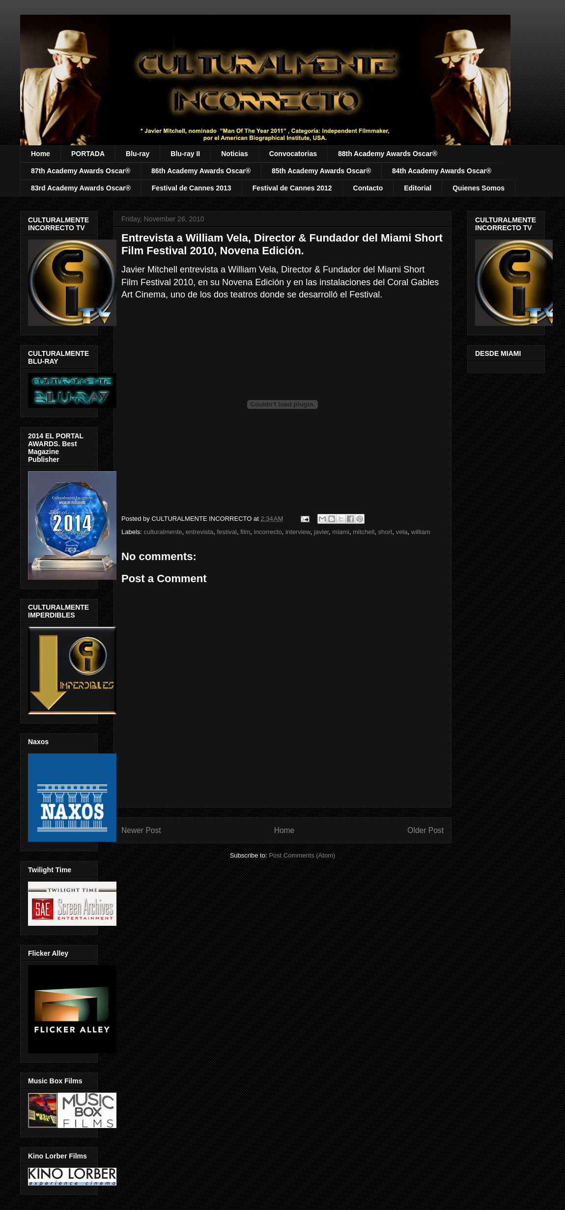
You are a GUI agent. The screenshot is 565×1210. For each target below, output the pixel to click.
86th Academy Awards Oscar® (201, 171)
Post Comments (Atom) (302, 855)
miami (340, 532)
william (420, 532)
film (245, 532)
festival (226, 532)
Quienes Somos (478, 188)
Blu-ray (137, 154)
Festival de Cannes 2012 (292, 188)
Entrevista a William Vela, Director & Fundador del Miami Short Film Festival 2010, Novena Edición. (282, 244)
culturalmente (163, 532)
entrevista (199, 532)
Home (40, 154)
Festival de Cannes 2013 (191, 188)
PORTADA (88, 154)
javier (321, 532)
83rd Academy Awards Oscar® (81, 188)
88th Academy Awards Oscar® (387, 154)
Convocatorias (293, 154)
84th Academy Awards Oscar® (441, 171)
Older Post (425, 830)
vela (402, 532)
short (385, 532)
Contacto (368, 188)
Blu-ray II (185, 154)
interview (298, 532)
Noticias (234, 154)
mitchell (363, 532)
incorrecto (268, 532)
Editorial (417, 188)
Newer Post (141, 830)
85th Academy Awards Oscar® (321, 171)
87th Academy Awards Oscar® (80, 171)
